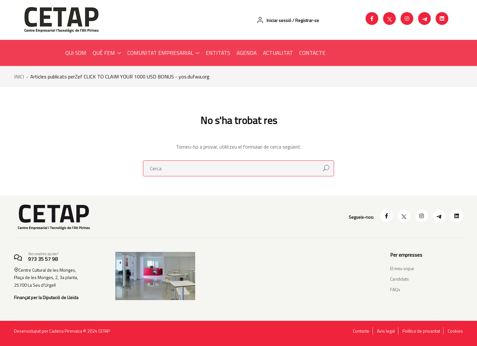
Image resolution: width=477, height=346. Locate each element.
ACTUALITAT (278, 53)
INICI (19, 76)
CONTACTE (312, 53)
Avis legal (386, 331)
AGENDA (247, 53)
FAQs (395, 289)
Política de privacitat (421, 331)
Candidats (399, 279)
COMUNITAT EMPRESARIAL (163, 53)
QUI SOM (75, 53)
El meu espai (402, 268)
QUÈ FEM (107, 53)
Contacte (361, 331)
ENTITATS (218, 53)
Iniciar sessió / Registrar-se (287, 20)
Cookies (455, 331)
